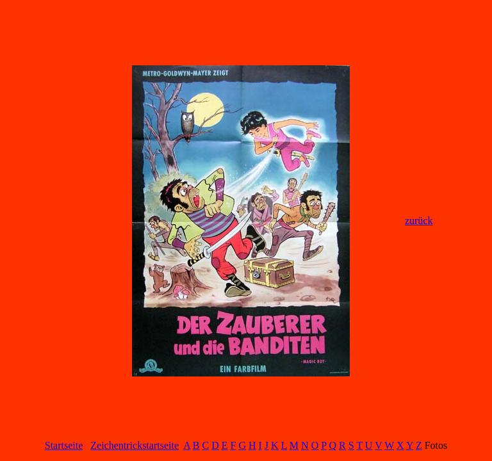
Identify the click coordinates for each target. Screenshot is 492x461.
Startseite (64, 445)
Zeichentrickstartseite (134, 445)
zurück (419, 220)
